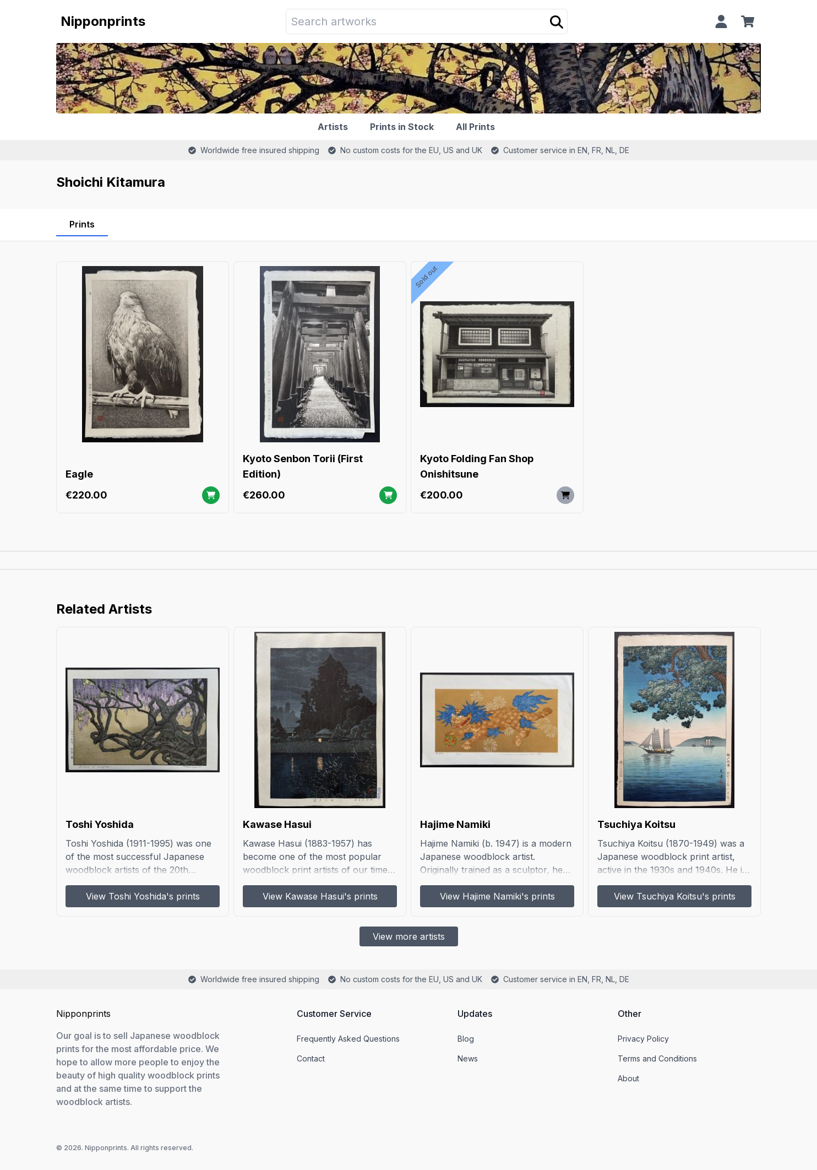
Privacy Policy (643, 1038)
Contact (311, 1058)
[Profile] (721, 21)
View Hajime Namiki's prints (497, 896)
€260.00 (264, 495)
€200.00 (441, 495)
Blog (465, 1038)
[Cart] (750, 21)
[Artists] (335, 127)
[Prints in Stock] (404, 127)
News (467, 1058)
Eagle (79, 474)
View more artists (409, 936)
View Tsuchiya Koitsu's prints (675, 896)
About (628, 1078)
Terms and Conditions (657, 1058)
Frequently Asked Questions (348, 1038)
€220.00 (86, 495)
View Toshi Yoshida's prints (143, 896)
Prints (82, 224)
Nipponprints (103, 21)
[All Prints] (478, 127)
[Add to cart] (211, 495)
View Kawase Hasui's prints (320, 896)
